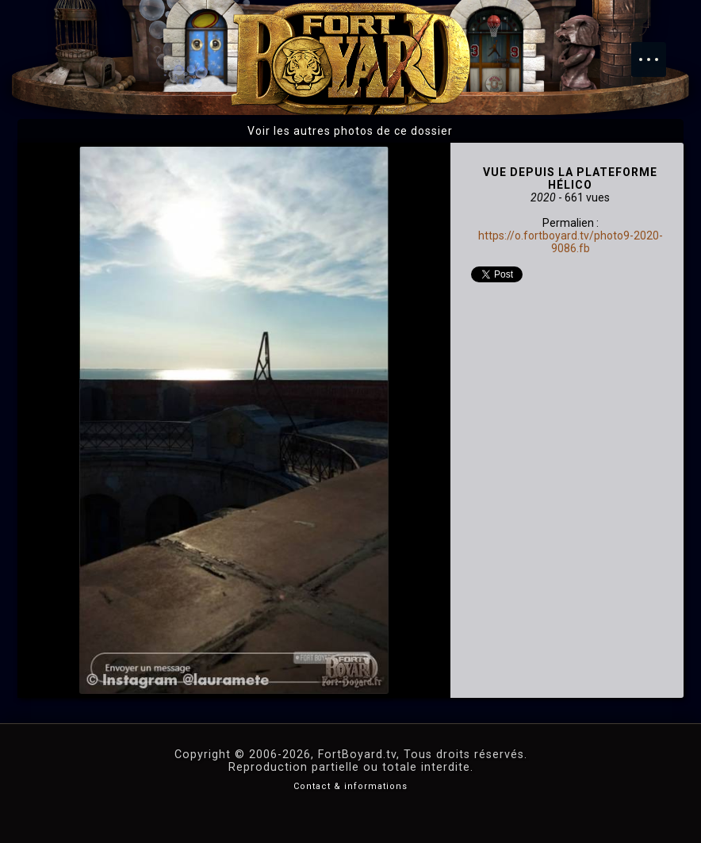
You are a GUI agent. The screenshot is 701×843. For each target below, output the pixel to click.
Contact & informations (350, 786)
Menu (656, 51)
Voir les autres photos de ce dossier (350, 131)
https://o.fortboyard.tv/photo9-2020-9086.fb (570, 242)
